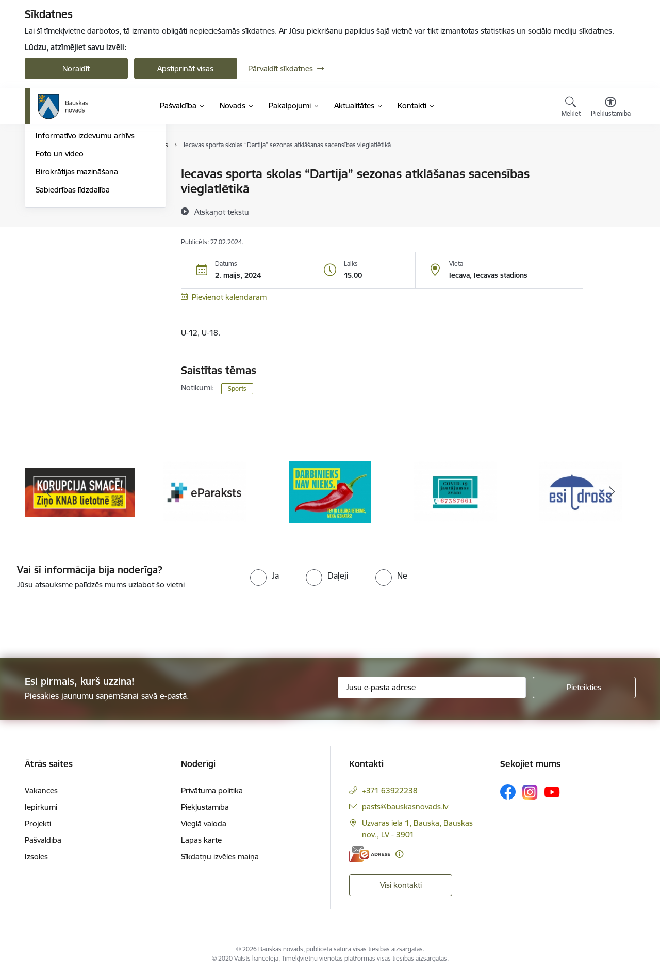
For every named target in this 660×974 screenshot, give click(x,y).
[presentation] (86, 619)
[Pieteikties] (584, 687)
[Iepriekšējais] (48, 492)
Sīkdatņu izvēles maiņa (220, 856)
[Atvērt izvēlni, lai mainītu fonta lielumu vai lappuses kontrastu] (611, 107)
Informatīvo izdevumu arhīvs (85, 246)
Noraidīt (76, 68)
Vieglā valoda (203, 823)
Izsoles (36, 856)
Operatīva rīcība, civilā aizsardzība (93, 174)
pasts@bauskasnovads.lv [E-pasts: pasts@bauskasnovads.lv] (405, 806)
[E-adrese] (369, 854)
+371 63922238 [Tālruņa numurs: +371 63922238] (390, 790)
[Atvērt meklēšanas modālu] (571, 107)
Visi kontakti (401, 885)
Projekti (38, 823)
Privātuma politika (212, 790)
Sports (237, 388)
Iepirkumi (41, 807)
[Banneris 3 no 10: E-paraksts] (330, 492)
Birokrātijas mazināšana (77, 282)
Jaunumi (50, 210)
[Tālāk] (612, 492)
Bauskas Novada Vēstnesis (82, 228)
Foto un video (60, 264)
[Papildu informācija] (399, 854)
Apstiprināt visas (185, 68)
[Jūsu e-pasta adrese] (432, 687)
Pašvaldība (43, 840)
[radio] (264, 575)
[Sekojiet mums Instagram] (530, 792)
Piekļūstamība (205, 807)
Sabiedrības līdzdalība (73, 300)
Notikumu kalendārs (71, 192)
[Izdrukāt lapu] (610, 169)
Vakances (41, 790)
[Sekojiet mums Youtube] (552, 791)
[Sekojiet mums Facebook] (508, 792)
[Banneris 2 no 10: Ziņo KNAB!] (205, 492)
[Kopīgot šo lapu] (610, 195)
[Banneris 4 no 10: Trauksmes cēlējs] (455, 492)
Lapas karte (201, 840)
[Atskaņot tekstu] (221, 211)
